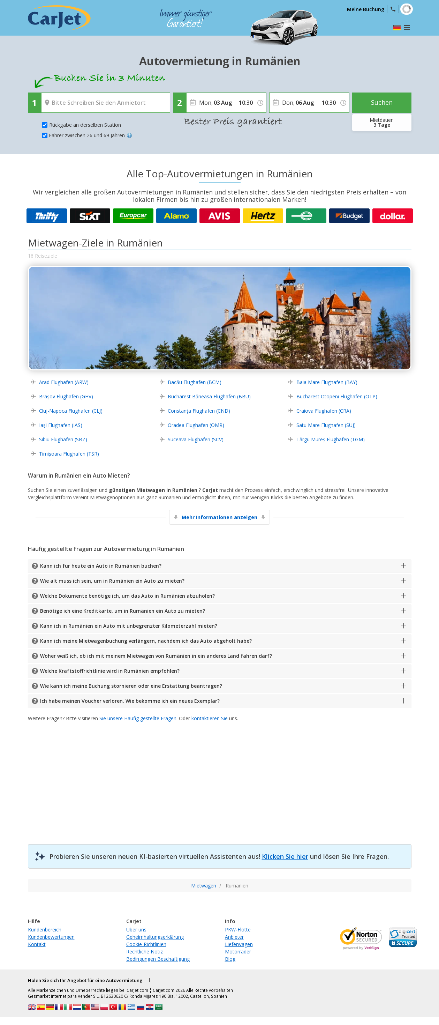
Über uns (136, 929)
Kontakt (37, 944)
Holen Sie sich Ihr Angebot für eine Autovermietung (85, 980)
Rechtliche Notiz (144, 951)
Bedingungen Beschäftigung (158, 959)
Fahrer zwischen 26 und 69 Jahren (90, 135)
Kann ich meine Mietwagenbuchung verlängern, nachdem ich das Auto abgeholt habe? (146, 640)
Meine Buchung (365, 9)
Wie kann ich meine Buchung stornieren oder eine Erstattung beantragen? (131, 686)
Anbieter (234, 937)
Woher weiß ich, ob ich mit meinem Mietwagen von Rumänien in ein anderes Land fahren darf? (156, 655)
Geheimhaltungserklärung (155, 937)
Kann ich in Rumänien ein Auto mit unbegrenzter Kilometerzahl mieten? (128, 625)
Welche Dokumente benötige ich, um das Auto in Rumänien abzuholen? (127, 595)
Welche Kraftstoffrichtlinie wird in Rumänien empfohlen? (110, 671)
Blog (230, 959)
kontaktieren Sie (209, 718)
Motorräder (238, 951)
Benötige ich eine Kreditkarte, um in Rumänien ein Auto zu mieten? (122, 610)
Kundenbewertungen (51, 937)
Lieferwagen (239, 944)
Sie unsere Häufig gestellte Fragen (137, 718)
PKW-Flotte (238, 929)
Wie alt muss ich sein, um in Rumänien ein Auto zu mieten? (112, 580)
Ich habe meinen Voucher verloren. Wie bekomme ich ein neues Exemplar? (130, 701)
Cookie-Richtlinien (146, 944)
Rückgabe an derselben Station (85, 124)
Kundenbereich (44, 929)
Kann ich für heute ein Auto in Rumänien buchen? (100, 565)
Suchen (382, 102)
